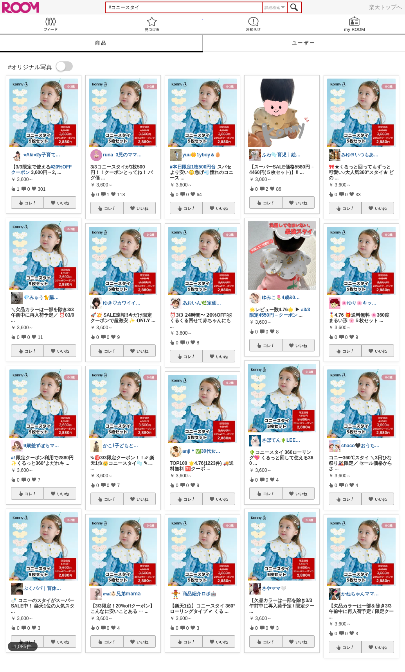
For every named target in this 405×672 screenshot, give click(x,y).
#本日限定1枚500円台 (193, 167)
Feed (50, 24)
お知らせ (253, 24)
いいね (63, 203)
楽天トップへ (385, 7)
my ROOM (354, 24)
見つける (152, 24)
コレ (30, 203)
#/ (13, 458)
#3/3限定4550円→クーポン (279, 312)
